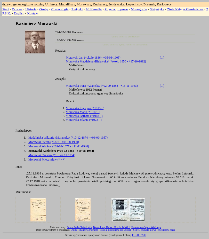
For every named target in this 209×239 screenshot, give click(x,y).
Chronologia (60, 9)
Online (74, 230)
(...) (162, 57)
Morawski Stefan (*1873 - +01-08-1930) (53, 142)
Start (5, 9)
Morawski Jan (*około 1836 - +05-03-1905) (93, 57)
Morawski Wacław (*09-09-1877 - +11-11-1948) (58, 146)
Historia (30, 9)
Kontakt (32, 13)
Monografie (139, 9)
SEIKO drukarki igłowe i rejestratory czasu (154, 230)
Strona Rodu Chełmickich (79, 227)
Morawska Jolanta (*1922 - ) (84, 120)
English (19, 13)
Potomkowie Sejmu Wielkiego (146, 227)
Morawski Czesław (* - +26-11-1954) (51, 155)
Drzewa (17, 9)
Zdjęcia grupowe (116, 9)
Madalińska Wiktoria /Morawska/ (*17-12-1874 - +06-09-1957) (68, 137)
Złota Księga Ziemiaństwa (185, 9)
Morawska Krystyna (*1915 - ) (85, 108)
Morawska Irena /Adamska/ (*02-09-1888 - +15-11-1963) (102, 85)
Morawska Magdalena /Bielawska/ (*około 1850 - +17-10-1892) (106, 61)
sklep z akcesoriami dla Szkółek (116, 230)
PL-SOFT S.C (139, 235)
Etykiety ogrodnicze (88, 230)
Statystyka (157, 9)
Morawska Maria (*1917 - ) (83, 112)
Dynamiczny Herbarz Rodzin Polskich (111, 227)
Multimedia (94, 9)
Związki (77, 9)
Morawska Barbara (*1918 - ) (84, 116)
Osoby (44, 9)
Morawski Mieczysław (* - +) (46, 159)
